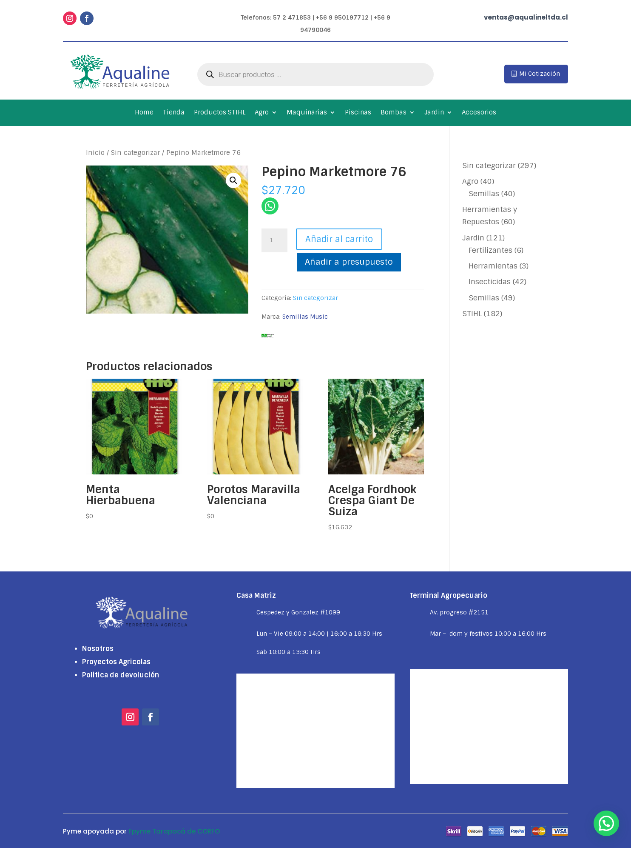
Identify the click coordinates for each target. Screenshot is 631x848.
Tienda (174, 113)
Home (144, 113)
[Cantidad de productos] (274, 240)
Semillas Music (305, 316)
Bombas (393, 113)
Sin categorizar (135, 152)
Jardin (434, 113)
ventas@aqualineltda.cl (526, 17)
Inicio (95, 152)
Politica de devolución (120, 675)
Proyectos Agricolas (116, 661)
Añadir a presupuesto (349, 262)
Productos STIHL (219, 113)
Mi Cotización (539, 73)
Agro (262, 113)
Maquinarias (307, 113)
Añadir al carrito (339, 239)
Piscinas (358, 113)
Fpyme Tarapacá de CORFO (174, 831)
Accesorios (479, 113)
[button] (233, 180)
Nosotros (98, 648)
